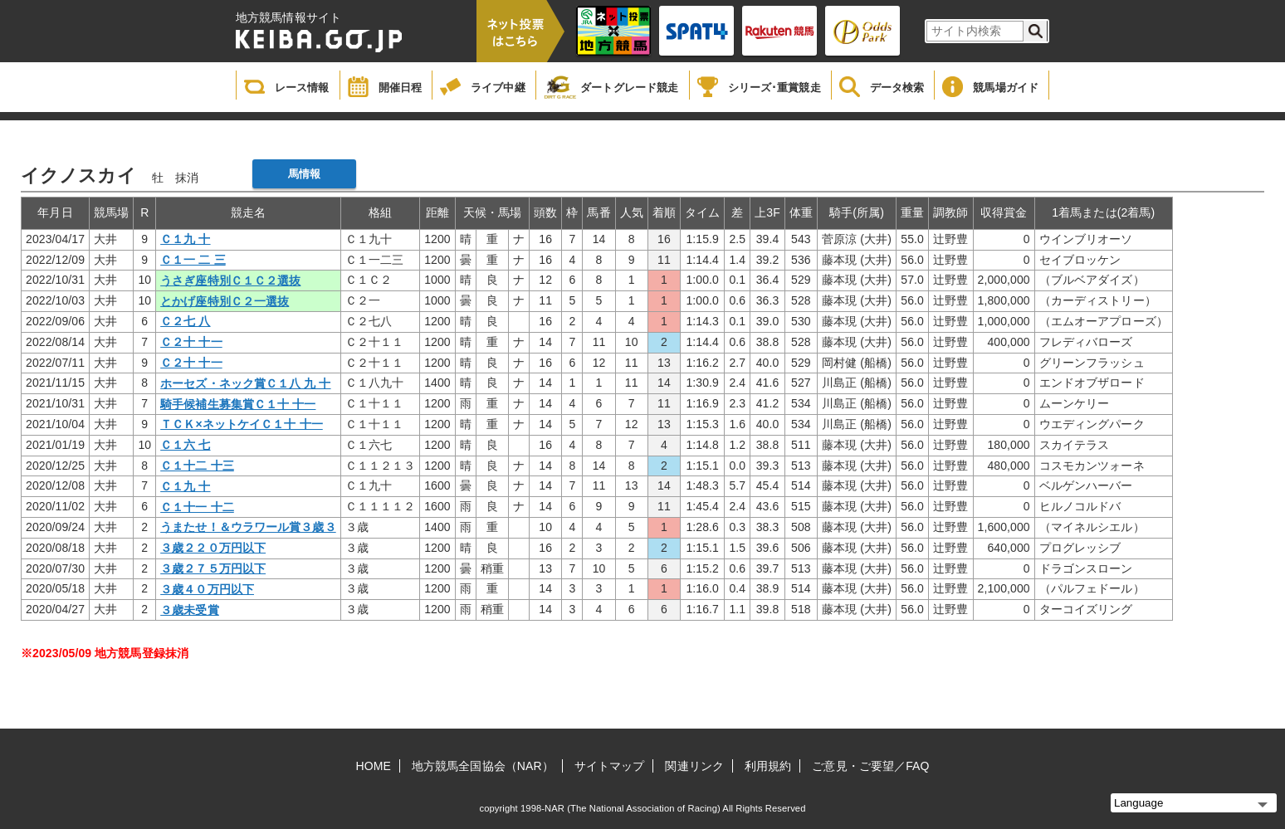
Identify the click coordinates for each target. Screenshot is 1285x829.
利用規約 (768, 766)
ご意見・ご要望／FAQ (870, 766)
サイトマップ (609, 766)
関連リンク (694, 766)
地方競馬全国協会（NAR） (483, 766)
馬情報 (304, 174)
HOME (373, 766)
